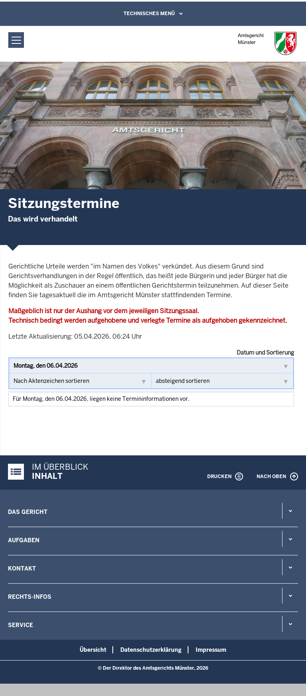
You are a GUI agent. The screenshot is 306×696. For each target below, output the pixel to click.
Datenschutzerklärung (151, 649)
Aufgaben (23, 540)
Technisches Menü (149, 13)
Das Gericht (27, 512)
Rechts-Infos (29, 596)
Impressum (211, 649)
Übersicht (93, 649)
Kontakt (22, 568)
